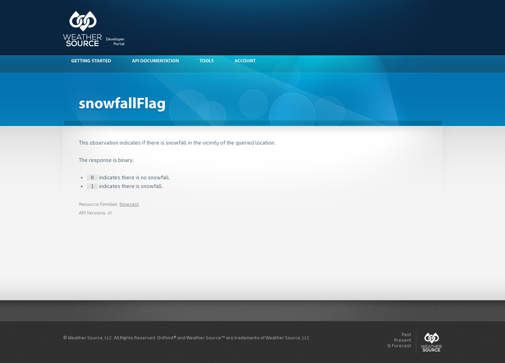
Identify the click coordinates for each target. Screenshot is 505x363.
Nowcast (129, 204)
